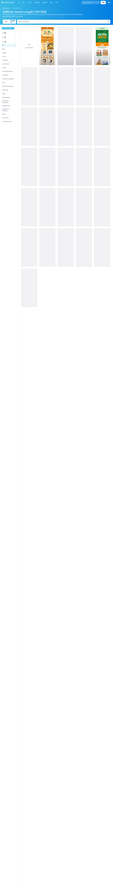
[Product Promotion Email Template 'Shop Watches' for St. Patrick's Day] (29, 167)
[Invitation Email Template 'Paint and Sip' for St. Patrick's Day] (84, 247)
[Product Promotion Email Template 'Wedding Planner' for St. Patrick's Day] (84, 86)
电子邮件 (13, 21)
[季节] (15, 37)
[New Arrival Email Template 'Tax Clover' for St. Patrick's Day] (47, 46)
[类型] (15, 33)
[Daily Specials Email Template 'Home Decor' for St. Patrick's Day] (102, 126)
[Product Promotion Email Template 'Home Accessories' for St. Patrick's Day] (29, 207)
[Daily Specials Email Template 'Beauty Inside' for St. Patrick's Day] (47, 247)
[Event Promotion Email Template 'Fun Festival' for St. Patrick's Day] (102, 86)
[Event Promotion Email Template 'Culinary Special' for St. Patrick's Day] (65, 207)
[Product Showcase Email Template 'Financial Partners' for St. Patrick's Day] (102, 247)
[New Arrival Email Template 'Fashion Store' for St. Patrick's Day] (102, 207)
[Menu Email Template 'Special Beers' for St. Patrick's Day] (84, 207)
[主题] (15, 41)
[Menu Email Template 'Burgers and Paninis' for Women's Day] (84, 46)
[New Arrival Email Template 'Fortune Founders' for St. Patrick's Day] (29, 288)
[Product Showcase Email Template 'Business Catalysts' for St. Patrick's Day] (29, 247)
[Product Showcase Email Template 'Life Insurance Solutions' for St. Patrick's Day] (65, 126)
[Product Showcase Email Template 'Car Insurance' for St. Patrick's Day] (47, 167)
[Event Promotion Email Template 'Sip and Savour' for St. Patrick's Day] (65, 247)
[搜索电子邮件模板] (62, 22)
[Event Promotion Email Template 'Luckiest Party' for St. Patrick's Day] (65, 86)
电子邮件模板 (6, 8)
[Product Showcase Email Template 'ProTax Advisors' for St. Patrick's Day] (29, 126)
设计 (6, 21)
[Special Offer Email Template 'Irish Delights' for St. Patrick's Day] (84, 126)
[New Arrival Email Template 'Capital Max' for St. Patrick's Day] (47, 86)
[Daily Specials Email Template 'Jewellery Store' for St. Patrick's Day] (47, 207)
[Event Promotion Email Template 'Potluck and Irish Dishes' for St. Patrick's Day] (47, 126)
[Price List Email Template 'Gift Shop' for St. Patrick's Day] (65, 167)
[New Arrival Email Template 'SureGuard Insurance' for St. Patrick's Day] (102, 167)
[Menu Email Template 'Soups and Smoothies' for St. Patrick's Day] (29, 86)
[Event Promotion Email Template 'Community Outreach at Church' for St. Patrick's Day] (84, 167)
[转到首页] (7, 2)
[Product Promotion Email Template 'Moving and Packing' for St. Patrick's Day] (102, 46)
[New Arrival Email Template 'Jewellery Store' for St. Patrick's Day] (65, 46)
